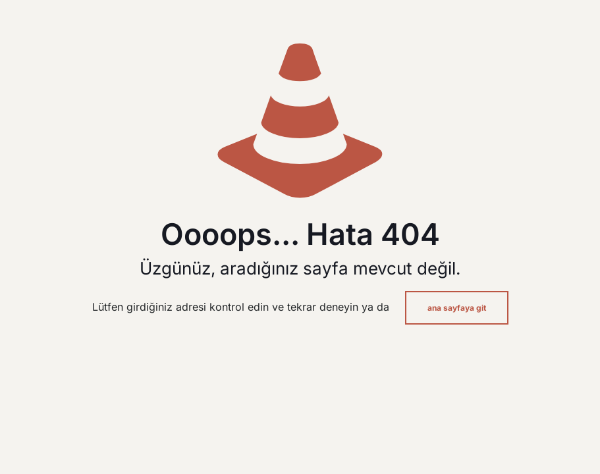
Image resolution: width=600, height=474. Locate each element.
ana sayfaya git (456, 308)
